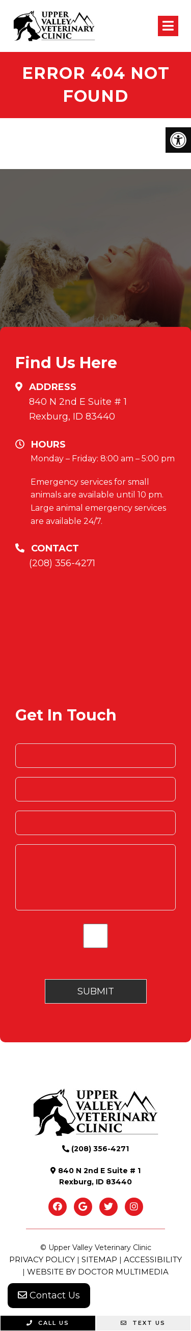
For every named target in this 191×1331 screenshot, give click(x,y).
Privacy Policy (42, 1259)
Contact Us (49, 1295)
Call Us (47, 1322)
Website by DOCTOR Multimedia (98, 1272)
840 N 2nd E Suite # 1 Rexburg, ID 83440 (78, 409)
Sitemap (99, 1259)
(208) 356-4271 (62, 563)
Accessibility (153, 1259)
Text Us (143, 1322)
